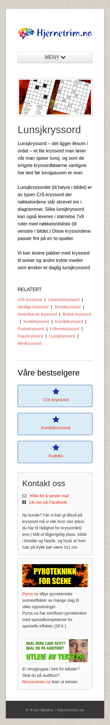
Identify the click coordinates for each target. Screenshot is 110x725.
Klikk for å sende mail (49, 495)
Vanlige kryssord (33, 307)
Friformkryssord (64, 328)
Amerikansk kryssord (37, 314)
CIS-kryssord (30, 299)
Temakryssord (67, 307)
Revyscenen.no (36, 681)
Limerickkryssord (63, 299)
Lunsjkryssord (62, 336)
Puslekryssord (31, 328)
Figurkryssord (30, 336)
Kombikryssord (69, 321)
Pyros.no (30, 594)
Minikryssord (29, 343)
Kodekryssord (36, 321)
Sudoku (55, 455)
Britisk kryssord (76, 314)
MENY (55, 57)
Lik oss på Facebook (48, 502)
